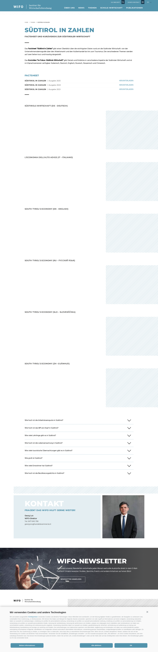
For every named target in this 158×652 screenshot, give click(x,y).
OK (131, 645)
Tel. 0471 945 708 (31, 521)
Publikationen (134, 8)
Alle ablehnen (96, 645)
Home (26, 22)
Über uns (69, 8)
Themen (92, 8)
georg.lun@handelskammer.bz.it (38, 524)
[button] (147, 612)
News (81, 8)
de (148, 2)
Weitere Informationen (27, 645)
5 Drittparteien (33, 617)
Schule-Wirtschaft (111, 8)
